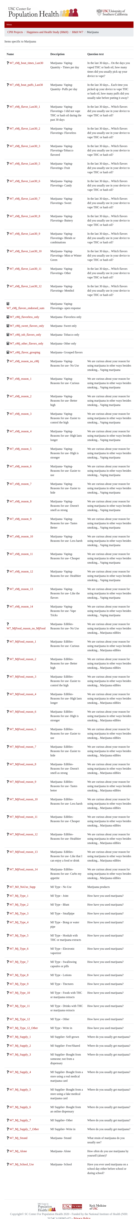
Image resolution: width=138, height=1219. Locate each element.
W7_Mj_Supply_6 (20, 1107)
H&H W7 (77, 32)
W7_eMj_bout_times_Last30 (26, 62)
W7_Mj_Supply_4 (20, 1072)
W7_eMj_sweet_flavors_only (27, 325)
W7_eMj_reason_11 (21, 553)
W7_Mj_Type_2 (19, 904)
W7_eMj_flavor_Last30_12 (26, 286)
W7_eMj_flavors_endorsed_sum (25, 308)
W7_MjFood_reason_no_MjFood (26, 628)
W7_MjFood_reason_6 (23, 711)
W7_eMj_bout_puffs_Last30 (26, 84)
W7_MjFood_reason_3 (23, 676)
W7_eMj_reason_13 (21, 589)
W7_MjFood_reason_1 (23, 641)
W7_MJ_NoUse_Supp (23, 886)
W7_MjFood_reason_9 (23, 781)
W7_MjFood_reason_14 (24, 869)
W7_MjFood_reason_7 (23, 746)
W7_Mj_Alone (18, 1151)
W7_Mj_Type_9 (19, 983)
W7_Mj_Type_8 (19, 975)
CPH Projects (15, 32)
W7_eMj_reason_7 (21, 483)
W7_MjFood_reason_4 (23, 694)
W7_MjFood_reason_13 (24, 851)
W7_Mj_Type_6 (19, 948)
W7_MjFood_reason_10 (24, 799)
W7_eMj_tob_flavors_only (25, 334)
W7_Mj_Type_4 (19, 922)
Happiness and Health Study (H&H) (47, 32)
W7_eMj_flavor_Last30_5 (25, 163)
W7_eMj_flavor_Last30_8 (25, 216)
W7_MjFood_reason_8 (23, 764)
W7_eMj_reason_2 (21, 396)
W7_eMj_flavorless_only (24, 316)
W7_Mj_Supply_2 (20, 1045)
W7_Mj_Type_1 (19, 895)
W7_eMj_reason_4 (21, 431)
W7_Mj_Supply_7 (20, 1120)
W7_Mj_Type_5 (19, 935)
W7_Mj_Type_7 (19, 961)
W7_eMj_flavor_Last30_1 (25, 106)
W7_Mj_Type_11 (20, 1005)
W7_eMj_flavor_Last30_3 (25, 146)
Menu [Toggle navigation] (9, 24)
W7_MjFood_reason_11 (24, 816)
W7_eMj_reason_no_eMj (24, 361)
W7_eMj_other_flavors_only (26, 343)
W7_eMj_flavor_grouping (25, 352)
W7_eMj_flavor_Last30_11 (26, 268)
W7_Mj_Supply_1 (20, 1036)
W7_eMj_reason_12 (21, 571)
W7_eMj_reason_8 (21, 501)
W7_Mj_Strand (18, 1138)
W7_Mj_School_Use (22, 1164)
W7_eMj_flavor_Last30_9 (25, 233)
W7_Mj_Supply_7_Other (24, 1129)
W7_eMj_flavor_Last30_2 (25, 128)
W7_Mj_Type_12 (20, 1019)
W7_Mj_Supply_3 (20, 1054)
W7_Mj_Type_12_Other (24, 1028)
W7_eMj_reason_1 (21, 378)
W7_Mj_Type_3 (19, 913)
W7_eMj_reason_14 (21, 606)
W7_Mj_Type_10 (20, 992)
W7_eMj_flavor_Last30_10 (26, 251)
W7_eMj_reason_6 (21, 466)
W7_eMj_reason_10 (21, 536)
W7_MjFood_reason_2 (23, 659)
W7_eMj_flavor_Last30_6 (25, 181)
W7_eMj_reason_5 (21, 448)
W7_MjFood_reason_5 (23, 729)
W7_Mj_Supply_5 (20, 1089)
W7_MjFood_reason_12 (24, 834)
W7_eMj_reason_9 (21, 518)
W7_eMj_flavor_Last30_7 (25, 198)
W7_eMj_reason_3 (21, 413)
